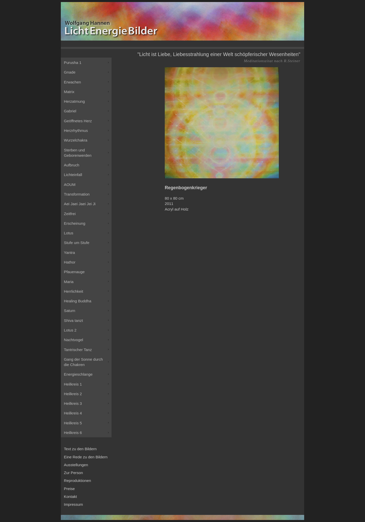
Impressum (73, 504)
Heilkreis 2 (73, 394)
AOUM (70, 184)
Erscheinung (74, 223)
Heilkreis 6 (73, 432)
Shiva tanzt (73, 320)
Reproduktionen (77, 480)
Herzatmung (74, 101)
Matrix (69, 92)
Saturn (69, 310)
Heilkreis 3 (73, 403)
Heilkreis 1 (73, 384)
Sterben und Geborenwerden (78, 153)
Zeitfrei (70, 214)
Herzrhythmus (76, 130)
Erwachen (72, 82)
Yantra (69, 252)
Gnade (70, 72)
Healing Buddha (77, 301)
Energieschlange (78, 374)
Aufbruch (71, 165)
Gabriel (70, 111)
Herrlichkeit (73, 291)
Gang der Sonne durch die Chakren (83, 362)
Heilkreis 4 (73, 413)
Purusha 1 (72, 62)
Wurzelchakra (75, 140)
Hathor (70, 262)
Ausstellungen (76, 465)
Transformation (77, 194)
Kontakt (70, 496)
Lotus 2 (70, 330)
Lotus (68, 233)
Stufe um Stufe (76, 242)
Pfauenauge (74, 272)
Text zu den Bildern (80, 449)
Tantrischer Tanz (78, 349)
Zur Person (73, 473)
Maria (69, 282)
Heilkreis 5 (73, 423)
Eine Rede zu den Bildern (85, 457)
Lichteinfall (73, 174)
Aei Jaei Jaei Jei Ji (80, 204)
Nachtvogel (73, 340)
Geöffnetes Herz (78, 121)
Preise (69, 488)
